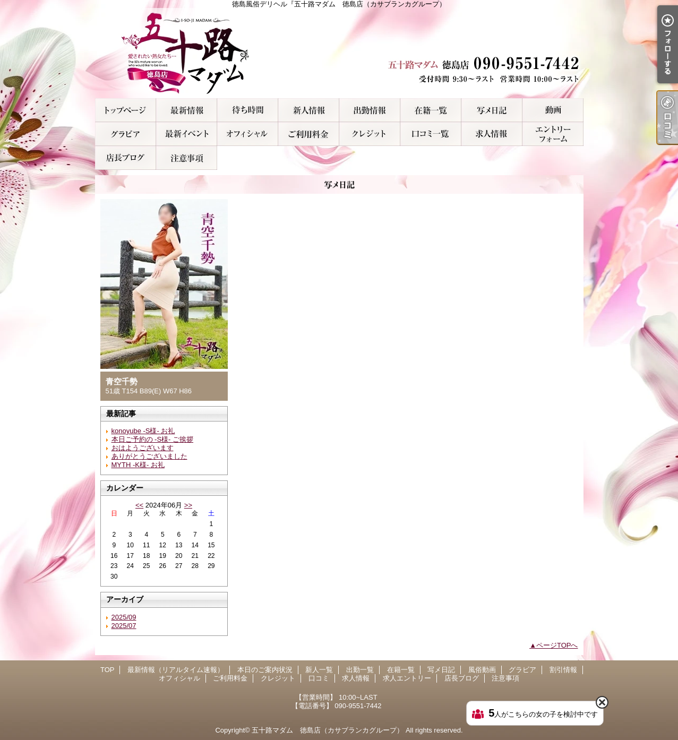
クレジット (369, 134)
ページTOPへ (557, 645)
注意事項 (186, 158)
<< (139, 505)
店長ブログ (125, 158)
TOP (125, 110)
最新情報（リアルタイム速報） (186, 110)
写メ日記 (491, 110)
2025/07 (123, 626)
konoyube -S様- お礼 (143, 431)
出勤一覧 (369, 110)
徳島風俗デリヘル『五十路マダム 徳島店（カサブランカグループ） (339, 53)
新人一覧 (308, 110)
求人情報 (491, 134)
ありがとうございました (149, 456)
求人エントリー (552, 134)
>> (188, 505)
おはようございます (142, 448)
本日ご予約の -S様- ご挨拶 (152, 439)
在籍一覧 (430, 110)
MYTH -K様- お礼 (138, 465)
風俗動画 (552, 110)
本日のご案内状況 (247, 110)
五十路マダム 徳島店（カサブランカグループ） (328, 730)
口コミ (430, 134)
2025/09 (123, 617)
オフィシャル (247, 134)
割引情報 (186, 134)
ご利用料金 (308, 134)
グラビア (125, 134)
